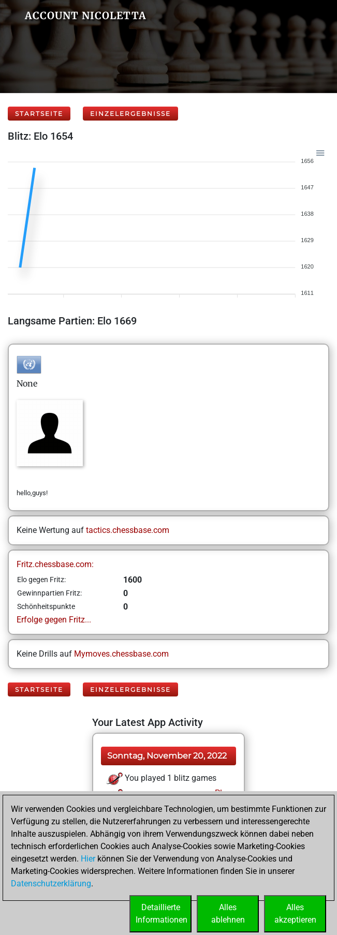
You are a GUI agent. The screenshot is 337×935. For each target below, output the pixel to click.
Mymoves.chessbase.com (121, 654)
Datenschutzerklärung (51, 883)
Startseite (39, 113)
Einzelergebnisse (130, 113)
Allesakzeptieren (295, 913)
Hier (88, 859)
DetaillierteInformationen (161, 913)
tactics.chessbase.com (127, 530)
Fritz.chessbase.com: (55, 564)
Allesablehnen (228, 913)
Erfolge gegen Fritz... (54, 620)
